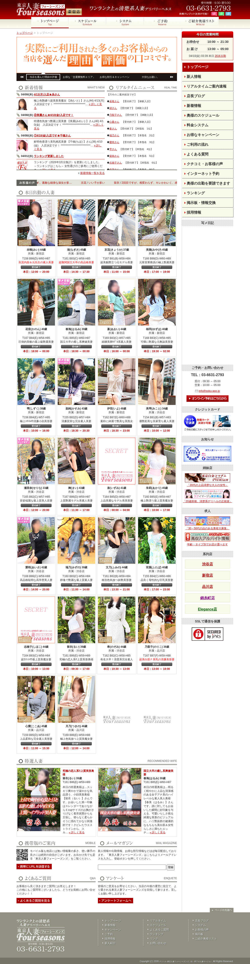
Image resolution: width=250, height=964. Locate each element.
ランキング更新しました (49, 156)
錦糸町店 (207, 598)
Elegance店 (207, 609)
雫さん (113, 149)
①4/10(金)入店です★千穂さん (52, 135)
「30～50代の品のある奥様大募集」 (207, 523)
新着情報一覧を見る (92, 173)
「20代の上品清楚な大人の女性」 (207, 480)
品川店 (207, 587)
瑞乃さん (114, 135)
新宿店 (207, 575)
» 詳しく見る (77, 832)
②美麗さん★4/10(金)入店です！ (53, 115)
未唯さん (114, 101)
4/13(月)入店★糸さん (47, 94)
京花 (90, 182)
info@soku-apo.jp (209, 391)
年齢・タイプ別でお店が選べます (207, 539)
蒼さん (113, 128)
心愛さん (114, 121)
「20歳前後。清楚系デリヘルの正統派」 (207, 496)
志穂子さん (115, 162)
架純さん (114, 156)
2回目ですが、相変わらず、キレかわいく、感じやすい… (163, 182)
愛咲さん (114, 142)
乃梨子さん (115, 114)
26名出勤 (220, 56)
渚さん (113, 108)
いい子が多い (104, 182)
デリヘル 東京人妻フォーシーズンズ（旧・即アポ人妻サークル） (185, 962)
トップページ (25, 33)
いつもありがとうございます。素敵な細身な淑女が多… (45, 182)
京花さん (114, 169)
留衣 (123, 182)
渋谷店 (207, 564)
